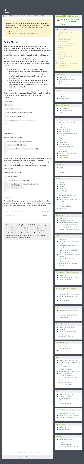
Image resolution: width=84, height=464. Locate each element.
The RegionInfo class (65, 282)
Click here (35, 235)
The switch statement (66, 110)
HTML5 (41, 16)
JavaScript (49, 16)
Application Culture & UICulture (68, 277)
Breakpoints (62, 329)
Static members (63, 50)
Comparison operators (66, 220)
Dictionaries (62, 172)
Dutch (39, 228)
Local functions (63, 67)
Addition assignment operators (68, 225)
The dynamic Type (64, 204)
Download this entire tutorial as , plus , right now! (68, 22)
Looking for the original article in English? (24, 33)
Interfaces (61, 59)
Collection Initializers (65, 401)
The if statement (64, 108)
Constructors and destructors (67, 43)
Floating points (63, 188)
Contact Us (24, 457)
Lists (60, 170)
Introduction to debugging (67, 327)
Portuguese (41, 230)
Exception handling (65, 348)
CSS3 (36, 16)
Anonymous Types (65, 208)
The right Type (63, 442)
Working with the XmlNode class (69, 371)
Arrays (61, 168)
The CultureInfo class (65, 280)
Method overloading (64, 45)
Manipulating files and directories (69, 415)
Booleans (62, 184)
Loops (61, 113)
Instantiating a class (65, 444)
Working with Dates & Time (67, 195)
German (13, 230)
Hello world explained (65, 84)
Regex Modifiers (64, 301)
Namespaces (62, 61)
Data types (62, 96)
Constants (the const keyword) (67, 63)
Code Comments (64, 98)
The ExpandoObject (65, 206)
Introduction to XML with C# (68, 360)
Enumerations (63, 346)
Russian (13, 232)
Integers (61, 186)
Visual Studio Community (67, 79)
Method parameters (64, 41)
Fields (60, 35)
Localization (35, 457)
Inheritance (61, 52)
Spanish (26, 232)
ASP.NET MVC (13, 16)
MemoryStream (64, 430)
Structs (61, 350)
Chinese (13, 228)
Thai (38, 232)
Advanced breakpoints (66, 336)
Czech (26, 228)
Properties (61, 37)
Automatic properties (65, 396)
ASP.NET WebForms (26, 16)
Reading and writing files (66, 413)
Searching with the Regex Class (69, 294)
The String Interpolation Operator (69, 229)
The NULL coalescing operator (68, 227)
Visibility (60, 48)
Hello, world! (63, 82)
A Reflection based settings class (69, 446)
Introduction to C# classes (66, 32)
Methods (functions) (64, 39)
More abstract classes (65, 56)
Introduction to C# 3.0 (66, 394)
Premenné (62, 94)
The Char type (63, 191)
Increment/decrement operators (69, 222)
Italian (26, 230)
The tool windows (64, 334)
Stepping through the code (67, 332)
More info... (14, 31)
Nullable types (63, 197)
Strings (61, 193)
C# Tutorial (6, 12)
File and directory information (68, 417)
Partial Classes (63, 65)
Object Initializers (64, 399)
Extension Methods (65, 403)
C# (6, 16)
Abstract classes (63, 54)
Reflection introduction (66, 440)
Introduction (62, 77)
